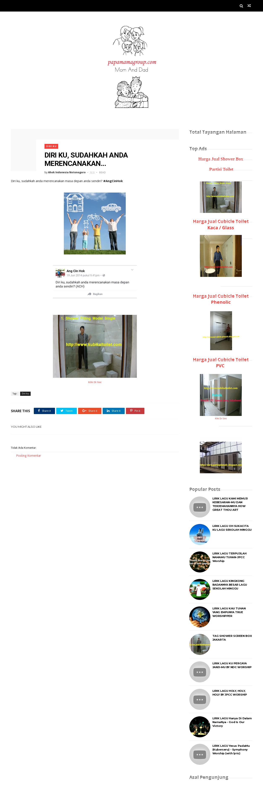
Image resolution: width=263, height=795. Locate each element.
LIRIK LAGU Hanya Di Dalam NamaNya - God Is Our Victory (232, 722)
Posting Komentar (28, 455)
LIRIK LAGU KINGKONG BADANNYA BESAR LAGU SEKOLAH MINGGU (229, 584)
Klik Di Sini (94, 382)
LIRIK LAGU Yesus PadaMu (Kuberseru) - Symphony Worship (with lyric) (231, 749)
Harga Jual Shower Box (220, 159)
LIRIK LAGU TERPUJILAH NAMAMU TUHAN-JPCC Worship (229, 557)
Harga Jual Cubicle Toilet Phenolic (221, 299)
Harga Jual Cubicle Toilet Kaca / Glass (221, 224)
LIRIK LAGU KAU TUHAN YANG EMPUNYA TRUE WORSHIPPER (229, 612)
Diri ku (51, 146)
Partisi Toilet (220, 169)
